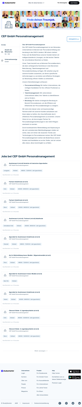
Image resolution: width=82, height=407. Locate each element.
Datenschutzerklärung (41, 403)
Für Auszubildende (43, 380)
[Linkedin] (79, 403)
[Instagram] (66, 403)
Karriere (23, 377)
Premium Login (57, 383)
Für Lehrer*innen (42, 388)
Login (23, 373)
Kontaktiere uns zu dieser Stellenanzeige (59, 378)
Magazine (24, 391)
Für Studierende (42, 373)
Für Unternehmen (42, 384)
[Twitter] (73, 403)
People (23, 384)
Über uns (24, 380)
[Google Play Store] (75, 377)
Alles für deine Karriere (36, 3)
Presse (23, 388)
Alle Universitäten (42, 395)
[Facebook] (60, 403)
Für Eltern (40, 391)
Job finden (74, 3)
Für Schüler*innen (42, 377)
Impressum (26, 403)
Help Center (56, 373)
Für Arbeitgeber (62, 3)
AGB (16, 403)
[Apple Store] (75, 371)
